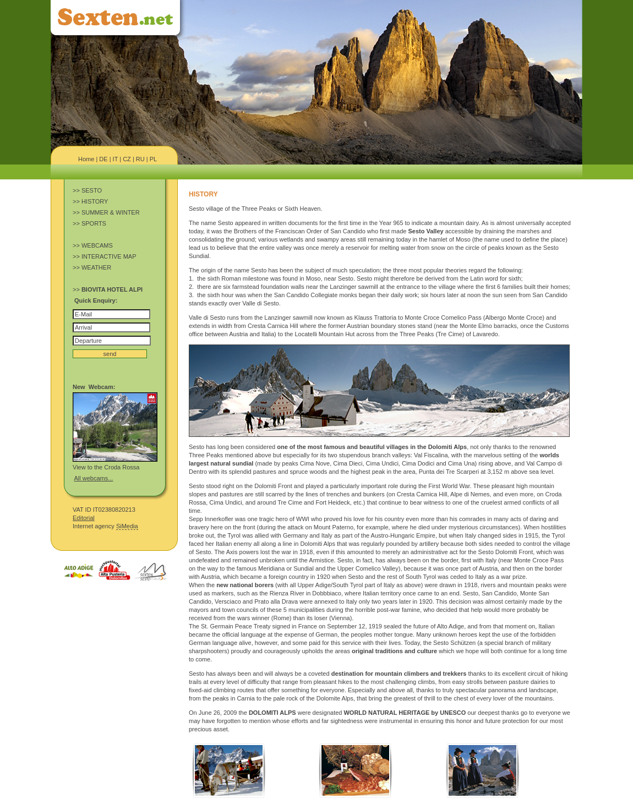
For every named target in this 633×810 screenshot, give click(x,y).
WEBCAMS (97, 245)
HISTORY (94, 201)
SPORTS (93, 223)
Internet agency (105, 526)
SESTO (91, 190)
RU (140, 159)
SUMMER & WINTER (110, 212)
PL (153, 159)
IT (115, 159)
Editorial (84, 518)
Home (86, 159)
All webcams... (93, 478)
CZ (127, 159)
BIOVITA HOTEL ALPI (112, 289)
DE (103, 159)
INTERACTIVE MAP (109, 256)
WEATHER (96, 267)
